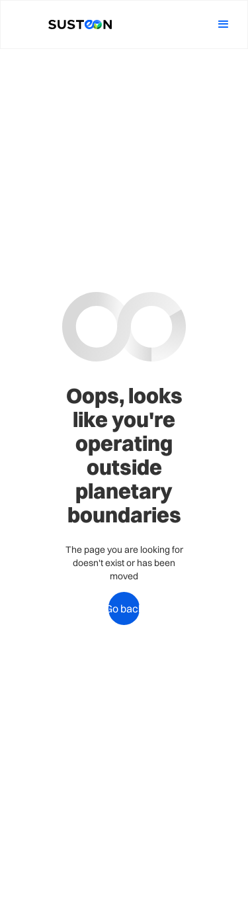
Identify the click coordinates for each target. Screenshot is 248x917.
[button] (223, 24)
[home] (76, 24)
